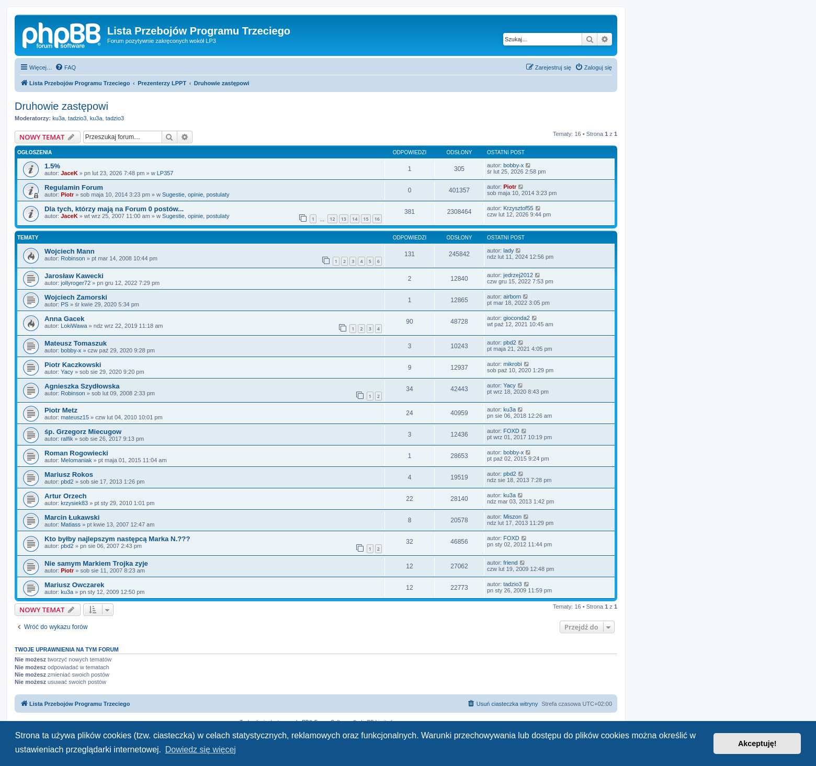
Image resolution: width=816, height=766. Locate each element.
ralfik (67, 439)
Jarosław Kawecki (74, 276)
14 (354, 218)
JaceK (69, 173)
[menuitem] (65, 67)
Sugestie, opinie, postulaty (195, 194)
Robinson (73, 258)
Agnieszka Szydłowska (82, 386)
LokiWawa (74, 326)
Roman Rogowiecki (76, 453)
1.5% (52, 166)
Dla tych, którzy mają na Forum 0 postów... (114, 209)
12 (332, 218)
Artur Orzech (65, 496)
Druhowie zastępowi (61, 106)
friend (510, 562)
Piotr (67, 194)
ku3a (58, 118)
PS (65, 304)
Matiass (71, 524)
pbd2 (509, 342)
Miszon (512, 516)
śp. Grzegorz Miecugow (82, 432)
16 (377, 218)
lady (508, 250)
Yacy (67, 372)
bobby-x (513, 165)
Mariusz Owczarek (74, 585)
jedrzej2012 (518, 275)
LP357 (165, 173)
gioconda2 (516, 318)
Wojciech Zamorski (75, 297)
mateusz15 (75, 417)
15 (365, 218)
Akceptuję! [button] (757, 743)
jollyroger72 (75, 283)
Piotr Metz (60, 410)
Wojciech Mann (69, 251)
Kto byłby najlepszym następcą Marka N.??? (117, 539)
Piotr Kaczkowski (72, 365)
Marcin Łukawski (72, 517)
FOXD (511, 431)
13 (343, 218)
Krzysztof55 (518, 208)
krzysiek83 (74, 503)
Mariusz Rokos (68, 474)
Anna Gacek (64, 319)
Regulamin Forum (73, 187)
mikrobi (512, 364)
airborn (512, 296)
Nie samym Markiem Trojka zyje (96, 563)
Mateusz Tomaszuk (75, 343)
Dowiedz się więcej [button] (200, 749)
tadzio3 (77, 118)
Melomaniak (76, 460)
